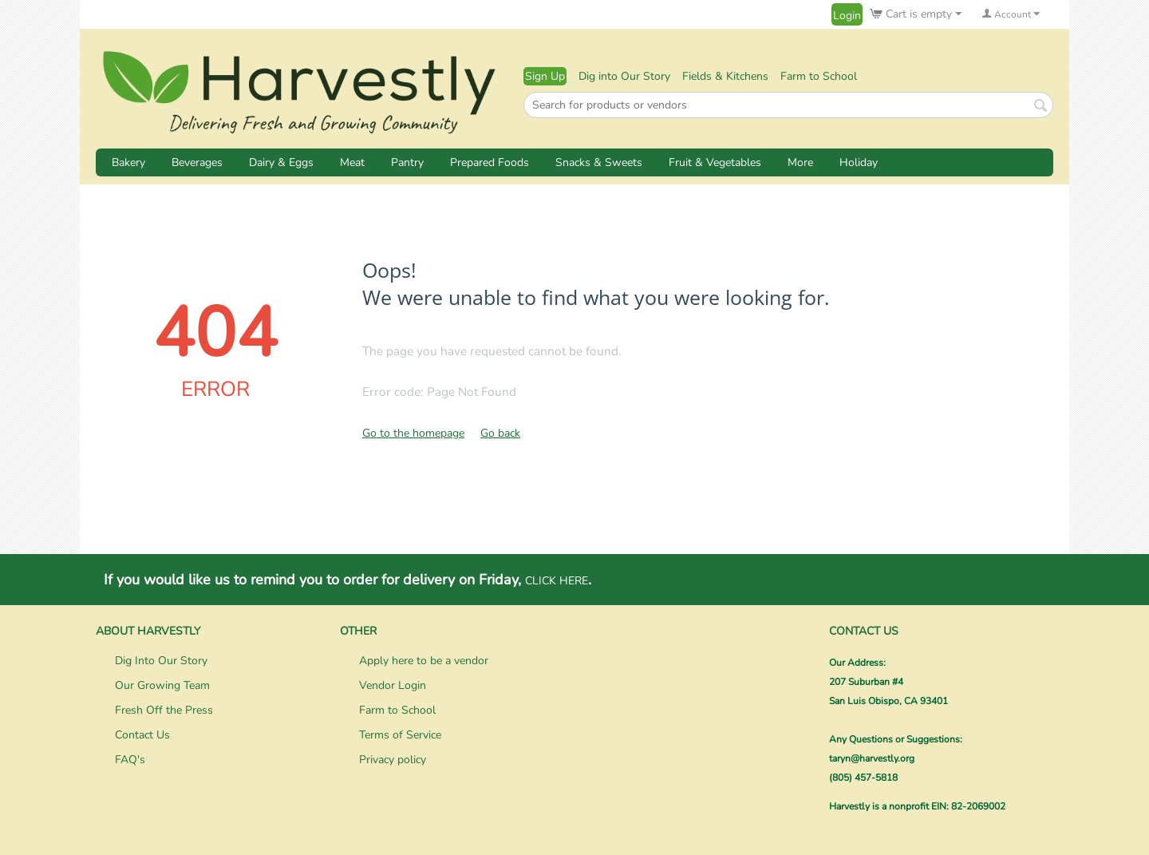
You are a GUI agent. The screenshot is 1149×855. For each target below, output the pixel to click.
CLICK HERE (556, 580)
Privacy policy (392, 759)
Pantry (407, 162)
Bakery (128, 162)
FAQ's (130, 759)
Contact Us (142, 734)
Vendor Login (392, 685)
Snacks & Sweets (598, 162)
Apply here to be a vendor (423, 660)
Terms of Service (400, 734)
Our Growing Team (162, 685)
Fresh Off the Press (164, 710)
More (800, 162)
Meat (352, 162)
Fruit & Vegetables (715, 162)
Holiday (858, 162)
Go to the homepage (413, 433)
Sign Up (545, 76)
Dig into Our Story (624, 76)
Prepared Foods (489, 162)
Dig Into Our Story (161, 660)
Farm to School (818, 76)
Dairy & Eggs (281, 162)
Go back (500, 433)
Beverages (197, 162)
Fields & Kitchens (725, 76)
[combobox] (788, 105)
